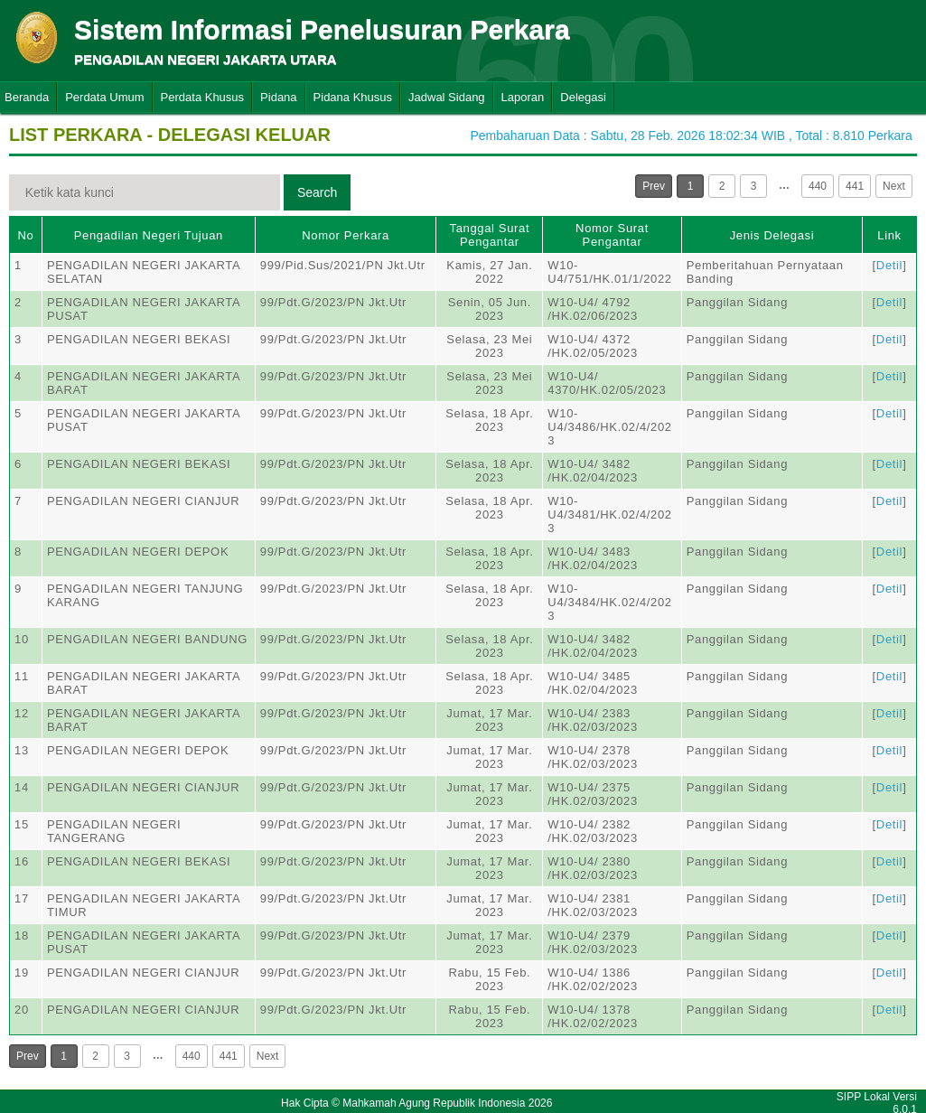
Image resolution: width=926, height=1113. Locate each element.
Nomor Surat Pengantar (612, 234)
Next (894, 186)
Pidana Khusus (352, 97)
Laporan (523, 97)
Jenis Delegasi (772, 235)
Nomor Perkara (345, 235)
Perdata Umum (104, 97)
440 (818, 186)
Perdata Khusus (203, 97)
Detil (889, 265)
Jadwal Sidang (446, 97)
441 (855, 186)
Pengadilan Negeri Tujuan (148, 235)
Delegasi (583, 97)
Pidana (278, 97)
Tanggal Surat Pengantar (490, 234)
